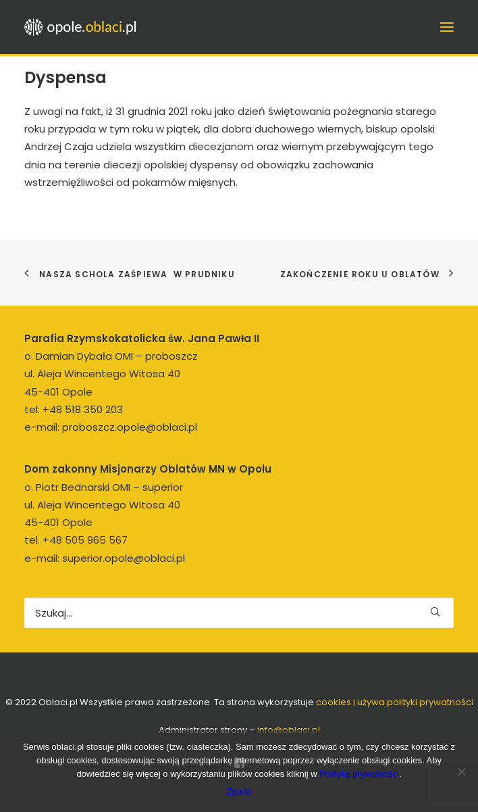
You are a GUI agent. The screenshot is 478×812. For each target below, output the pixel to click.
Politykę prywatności (359, 774)
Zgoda (239, 791)
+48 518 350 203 (83, 409)
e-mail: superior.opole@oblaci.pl (104, 558)
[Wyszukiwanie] (239, 613)
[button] (435, 611)
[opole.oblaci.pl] (84, 27)
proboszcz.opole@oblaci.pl (129, 427)
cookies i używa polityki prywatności (394, 702)
